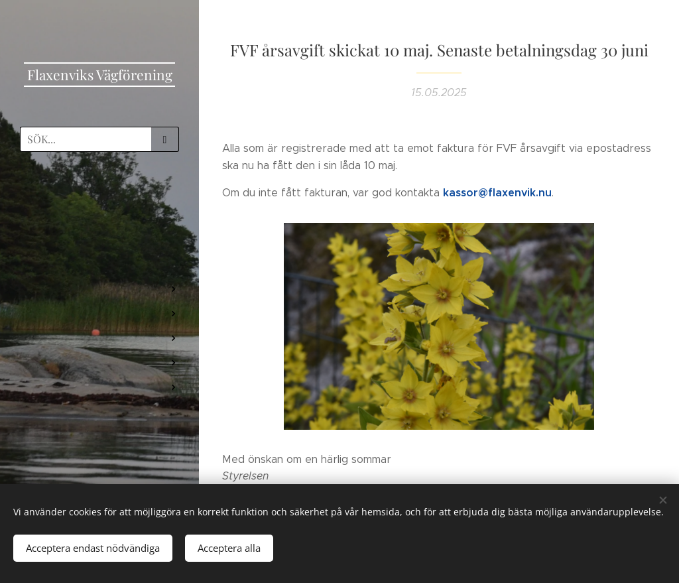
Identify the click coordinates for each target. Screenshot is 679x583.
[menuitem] (99, 200)
